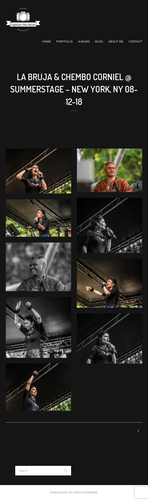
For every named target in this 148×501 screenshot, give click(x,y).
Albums (84, 41)
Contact (135, 41)
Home (46, 41)
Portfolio (64, 41)
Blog (99, 41)
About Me (115, 41)
